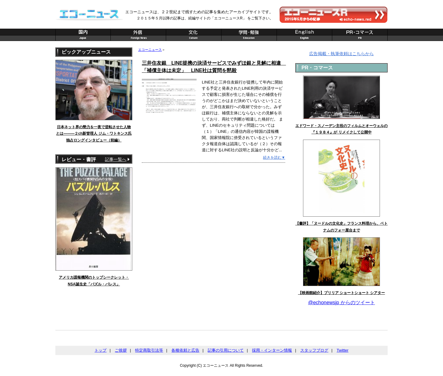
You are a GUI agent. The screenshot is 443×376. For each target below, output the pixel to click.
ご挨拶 (121, 350)
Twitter (342, 350)
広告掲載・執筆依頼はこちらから (341, 53)
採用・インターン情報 (272, 350)
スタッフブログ (314, 350)
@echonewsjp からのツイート (341, 302)
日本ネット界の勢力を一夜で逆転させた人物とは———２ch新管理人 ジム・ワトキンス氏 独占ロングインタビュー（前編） (93, 133)
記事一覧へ (115, 159)
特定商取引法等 (149, 350)
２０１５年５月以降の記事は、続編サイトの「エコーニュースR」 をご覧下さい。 (205, 18)
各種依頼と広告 (185, 350)
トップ (100, 350)
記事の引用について (226, 350)
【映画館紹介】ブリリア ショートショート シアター (341, 293)
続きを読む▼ (274, 157)
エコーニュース (150, 49)
